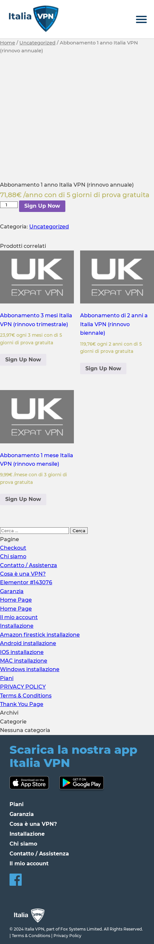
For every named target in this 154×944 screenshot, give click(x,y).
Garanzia (12, 591)
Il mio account (19, 617)
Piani (6, 678)
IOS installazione (22, 652)
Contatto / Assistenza (28, 565)
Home (7, 43)
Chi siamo (13, 556)
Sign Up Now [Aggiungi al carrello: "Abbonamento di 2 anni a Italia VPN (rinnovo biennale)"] (103, 368)
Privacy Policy (67, 935)
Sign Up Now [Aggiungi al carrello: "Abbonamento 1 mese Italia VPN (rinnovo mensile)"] (23, 499)
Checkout (13, 548)
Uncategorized (37, 43)
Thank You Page (21, 704)
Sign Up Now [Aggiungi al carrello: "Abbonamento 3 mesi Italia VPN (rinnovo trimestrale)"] (23, 359)
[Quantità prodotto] (9, 204)
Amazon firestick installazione (40, 635)
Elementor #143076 (26, 582)
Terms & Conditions (26, 696)
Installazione (16, 626)
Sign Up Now (42, 206)
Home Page (16, 600)
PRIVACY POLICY (23, 687)
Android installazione (28, 643)
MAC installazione (23, 661)
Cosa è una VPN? (23, 574)
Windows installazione (29, 669)
